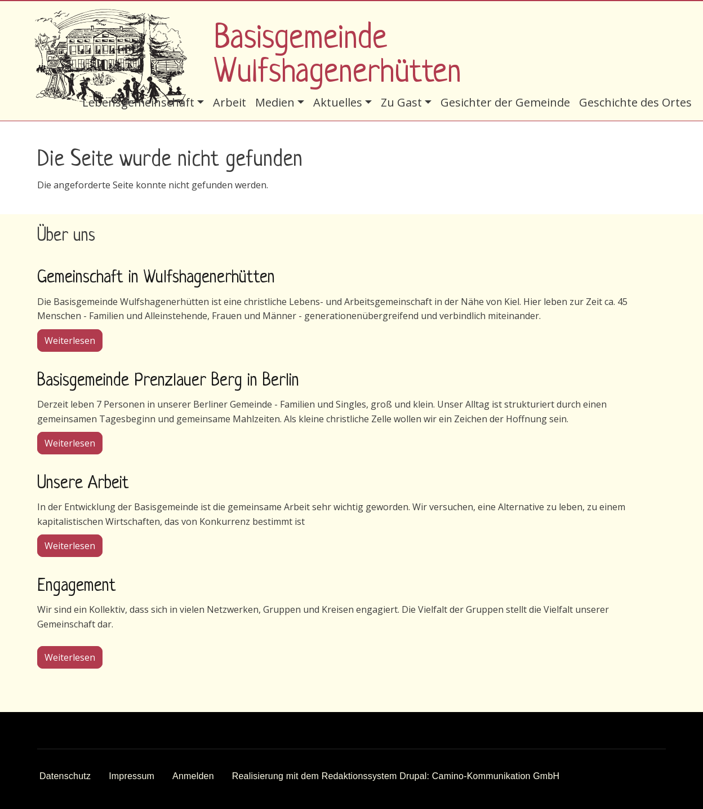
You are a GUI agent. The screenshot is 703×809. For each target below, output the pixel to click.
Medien (275, 102)
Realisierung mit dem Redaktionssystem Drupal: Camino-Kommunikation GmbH (396, 776)
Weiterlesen (74, 340)
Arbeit (229, 102)
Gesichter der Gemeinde (505, 102)
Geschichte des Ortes (635, 102)
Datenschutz (65, 776)
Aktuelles (337, 102)
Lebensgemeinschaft (138, 102)
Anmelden (193, 776)
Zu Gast (401, 102)
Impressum (131, 776)
